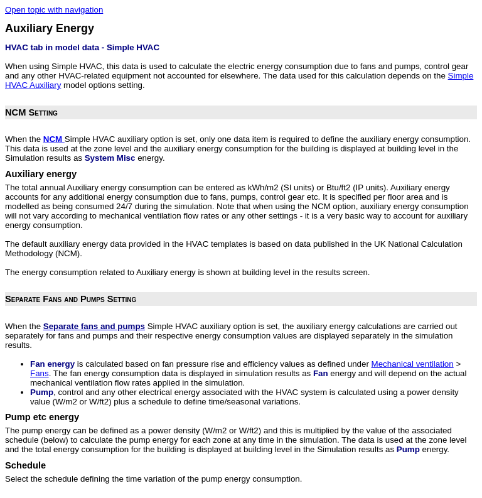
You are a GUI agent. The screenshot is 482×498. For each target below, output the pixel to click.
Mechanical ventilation (413, 364)
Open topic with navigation (54, 9)
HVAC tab (24, 47)
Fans (39, 373)
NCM (54, 139)
